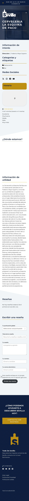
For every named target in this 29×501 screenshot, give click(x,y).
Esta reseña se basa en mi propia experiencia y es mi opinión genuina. (14, 376)
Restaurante (8, 65)
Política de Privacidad (9, 477)
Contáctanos (8, 466)
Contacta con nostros (14, 421)
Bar (5, 68)
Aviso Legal (5, 475)
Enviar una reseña (10, 381)
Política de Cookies (8, 479)
